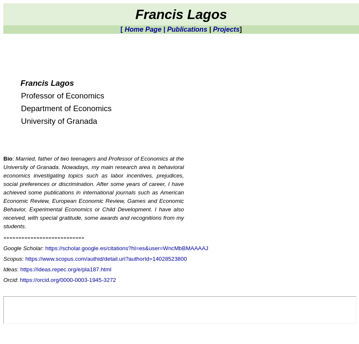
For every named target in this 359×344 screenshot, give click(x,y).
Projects (226, 29)
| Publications (185, 29)
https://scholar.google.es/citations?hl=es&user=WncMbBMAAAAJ (126, 248)
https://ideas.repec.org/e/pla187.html (66, 269)
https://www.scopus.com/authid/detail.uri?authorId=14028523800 (106, 259)
